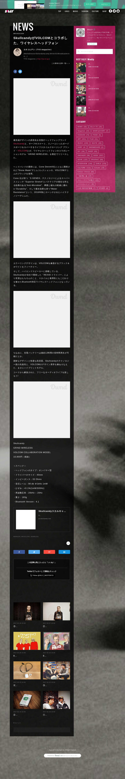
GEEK (98, 155)
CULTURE (90, 11)
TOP (54, 11)
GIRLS (61, 11)
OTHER (103, 188)
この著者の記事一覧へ (61, 63)
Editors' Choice (86, 172)
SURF (81, 147)
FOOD (97, 135)
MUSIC (70, 11)
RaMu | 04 (92, 75)
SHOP (99, 11)
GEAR (83, 159)
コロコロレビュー (86, 184)
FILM (94, 139)
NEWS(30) (17, 536)
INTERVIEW (85, 163)
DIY (81, 151)
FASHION (79, 11)
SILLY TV (96, 127)
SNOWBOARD (96, 147)
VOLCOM (22, 151)
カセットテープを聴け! (88, 180)
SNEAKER (84, 155)
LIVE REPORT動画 (87, 188)
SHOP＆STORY (100, 131)
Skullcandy (19, 144)
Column (99, 168)
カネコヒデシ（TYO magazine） (38, 50)
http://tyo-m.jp (43, 59)
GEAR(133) (35, 536)
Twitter (113, 11)
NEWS (23, 26)
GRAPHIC (97, 159)
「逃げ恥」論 (85, 176)
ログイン (104, 4)
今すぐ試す (90, 4)
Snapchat (118, 11)
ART (82, 139)
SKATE (97, 143)
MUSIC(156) (25, 536)
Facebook (108, 11)
